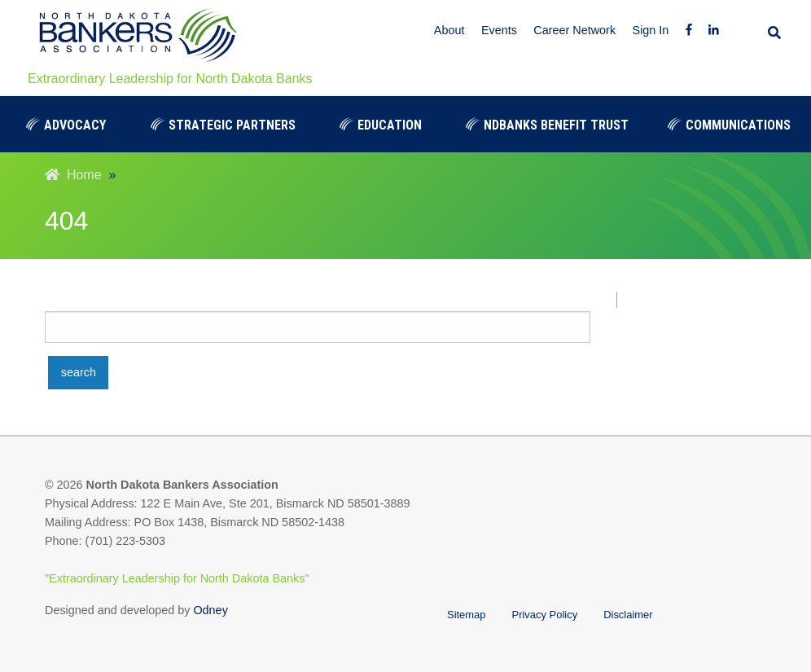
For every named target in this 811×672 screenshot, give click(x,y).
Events (499, 30)
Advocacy (66, 125)
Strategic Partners (223, 125)
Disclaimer (627, 614)
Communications (729, 125)
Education (381, 125)
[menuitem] (65, 124)
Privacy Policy (545, 614)
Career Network (574, 30)
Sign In (651, 30)
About (449, 30)
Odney (210, 610)
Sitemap (466, 614)
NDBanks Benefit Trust (547, 125)
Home (73, 175)
